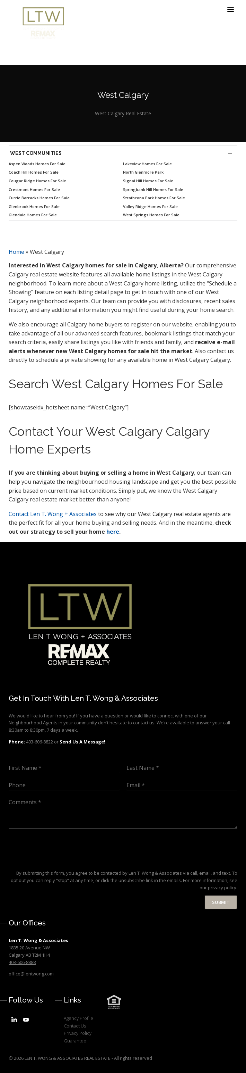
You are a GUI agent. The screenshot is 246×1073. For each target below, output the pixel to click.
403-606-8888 (22, 962)
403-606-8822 (39, 742)
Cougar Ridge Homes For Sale (37, 180)
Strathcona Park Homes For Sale (154, 197)
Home (16, 252)
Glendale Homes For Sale (33, 214)
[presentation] (61, 861)
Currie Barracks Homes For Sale (39, 197)
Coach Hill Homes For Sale (34, 172)
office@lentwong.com (31, 974)
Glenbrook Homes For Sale (34, 206)
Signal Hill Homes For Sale (148, 180)
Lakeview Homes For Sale (147, 163)
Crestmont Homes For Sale (34, 189)
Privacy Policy (77, 1033)
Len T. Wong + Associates (53, 514)
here (112, 531)
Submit (221, 902)
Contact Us (75, 1026)
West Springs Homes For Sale (151, 214)
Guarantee (75, 1041)
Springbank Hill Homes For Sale (153, 189)
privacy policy (222, 887)
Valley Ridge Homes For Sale (150, 206)
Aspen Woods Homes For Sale (37, 163)
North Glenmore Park (143, 172)
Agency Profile (78, 1018)
